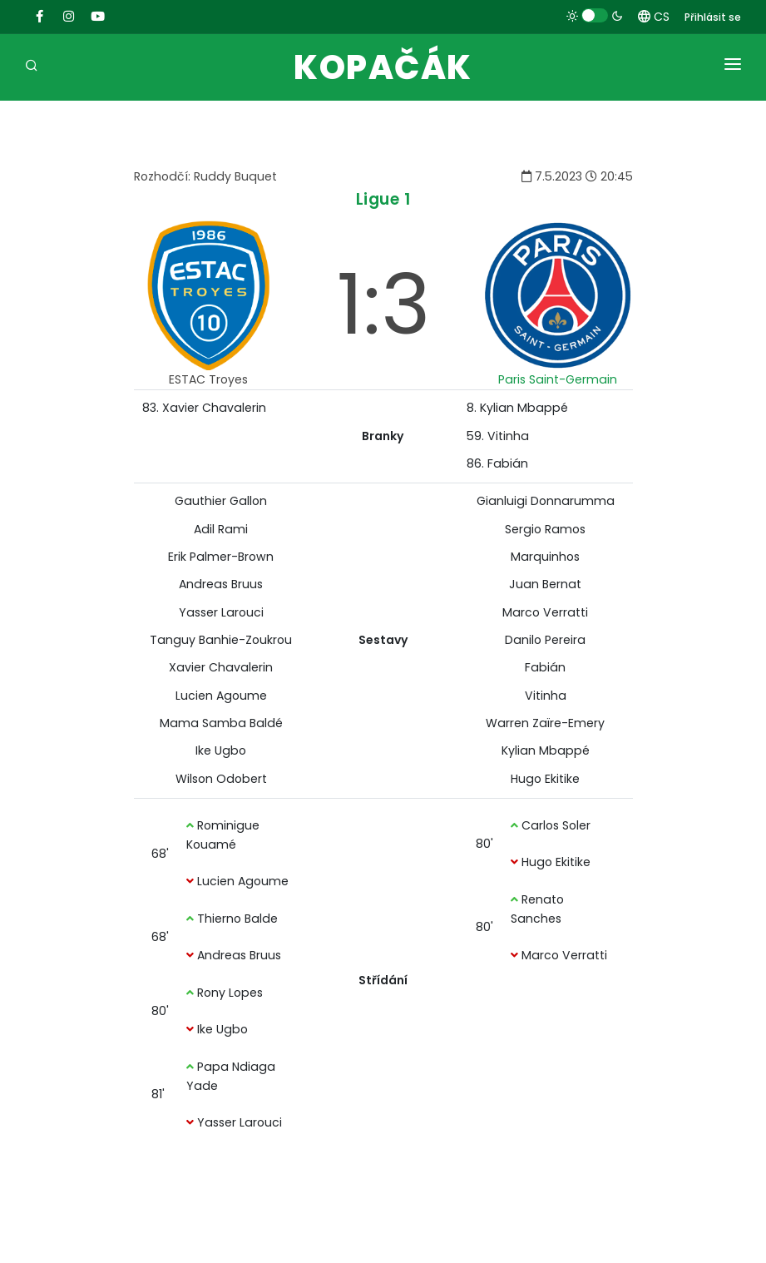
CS (654, 16)
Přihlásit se (712, 17)
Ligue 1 (383, 199)
